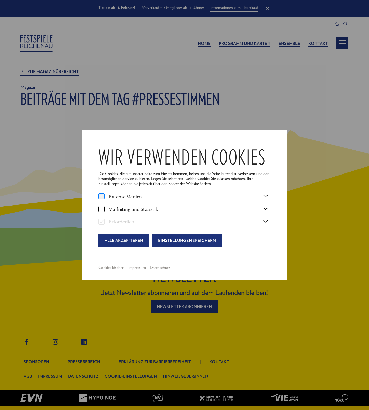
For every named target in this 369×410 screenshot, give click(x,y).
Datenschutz (160, 267)
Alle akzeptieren (124, 240)
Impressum (137, 267)
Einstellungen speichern (187, 240)
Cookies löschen (111, 267)
